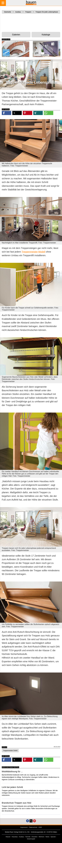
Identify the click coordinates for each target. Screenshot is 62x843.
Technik (27, 837)
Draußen (34, 837)
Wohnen (41, 837)
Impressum (24, 827)
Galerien (16, 34)
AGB (40, 827)
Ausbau (21, 837)
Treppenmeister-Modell (33, 251)
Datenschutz (33, 827)
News (47, 837)
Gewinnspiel (31, 839)
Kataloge (46, 34)
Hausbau (15, 837)
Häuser (8, 837)
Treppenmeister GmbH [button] (10, 750)
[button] (6, 113)
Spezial (53, 837)
